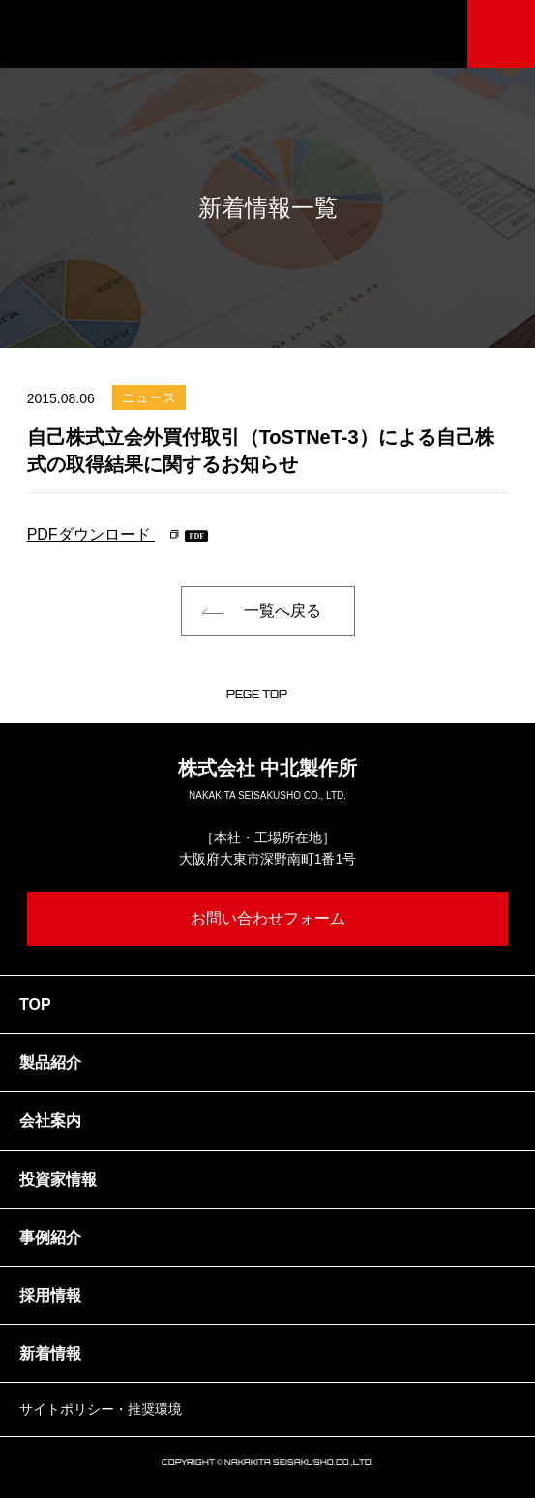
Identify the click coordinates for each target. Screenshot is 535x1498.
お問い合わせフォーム (268, 918)
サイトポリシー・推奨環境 (100, 1409)
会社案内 (50, 1120)
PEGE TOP (256, 694)
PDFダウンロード (91, 534)
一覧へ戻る (282, 610)
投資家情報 (58, 1179)
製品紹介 (50, 1062)
